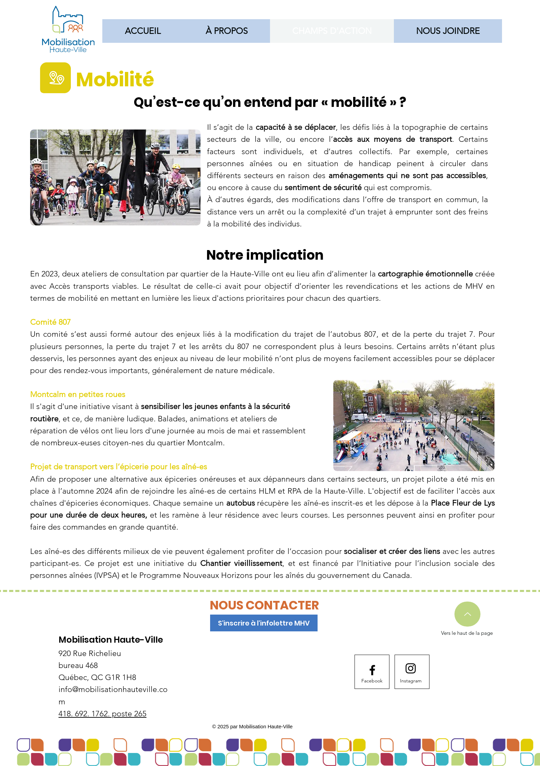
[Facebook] (372, 681)
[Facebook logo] (372, 670)
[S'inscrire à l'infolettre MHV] (264, 623)
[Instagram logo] (410, 668)
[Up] (467, 614)
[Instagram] (411, 681)
